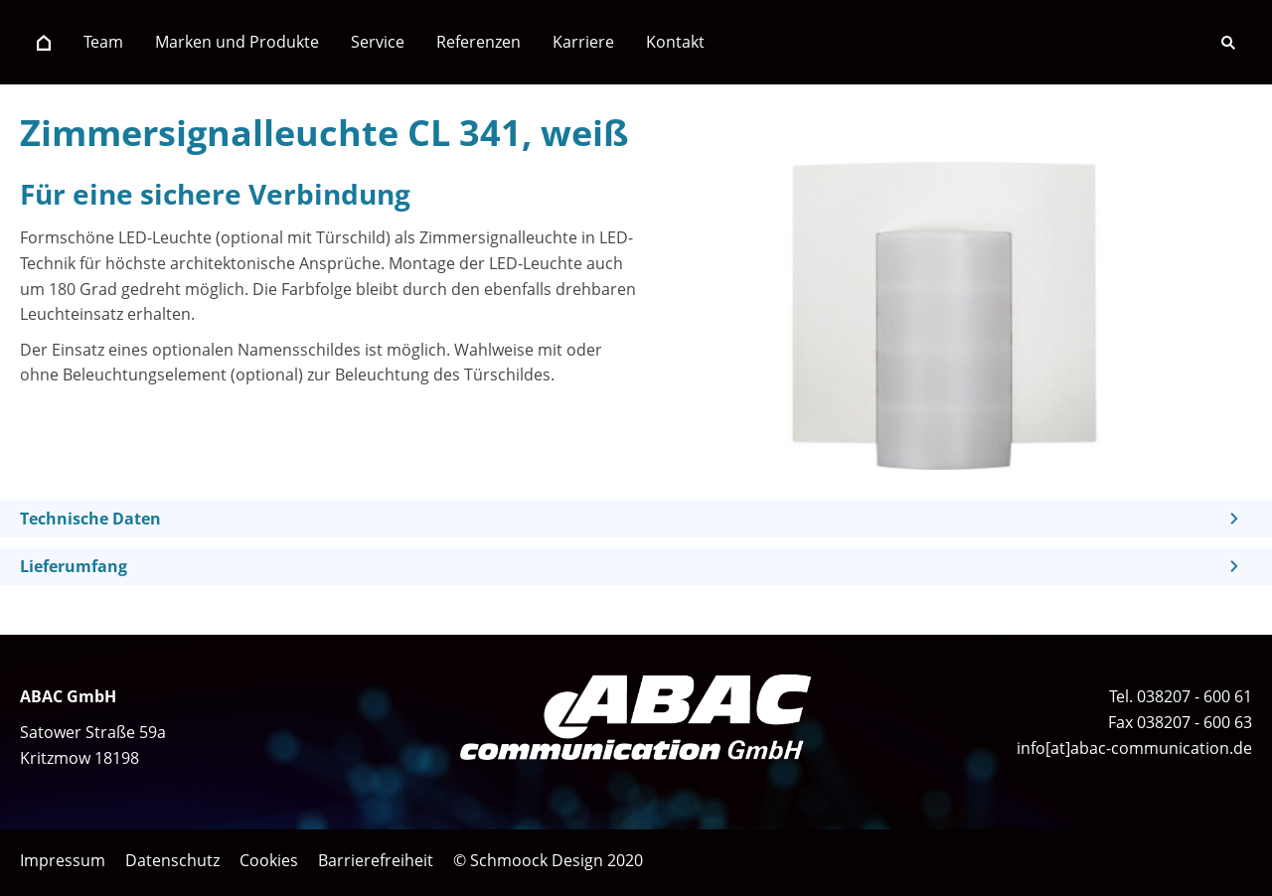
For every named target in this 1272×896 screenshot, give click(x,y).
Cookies (268, 860)
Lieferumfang (73, 566)
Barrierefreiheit (375, 860)
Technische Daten (90, 518)
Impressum (62, 860)
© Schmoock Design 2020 (548, 860)
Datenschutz (172, 860)
